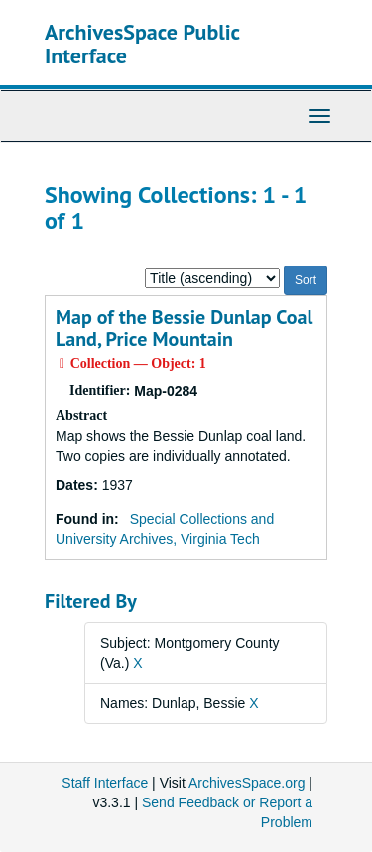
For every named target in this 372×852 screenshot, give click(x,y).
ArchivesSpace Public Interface (142, 43)
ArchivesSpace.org (247, 783)
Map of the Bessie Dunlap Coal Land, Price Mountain (184, 328)
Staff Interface (105, 783)
